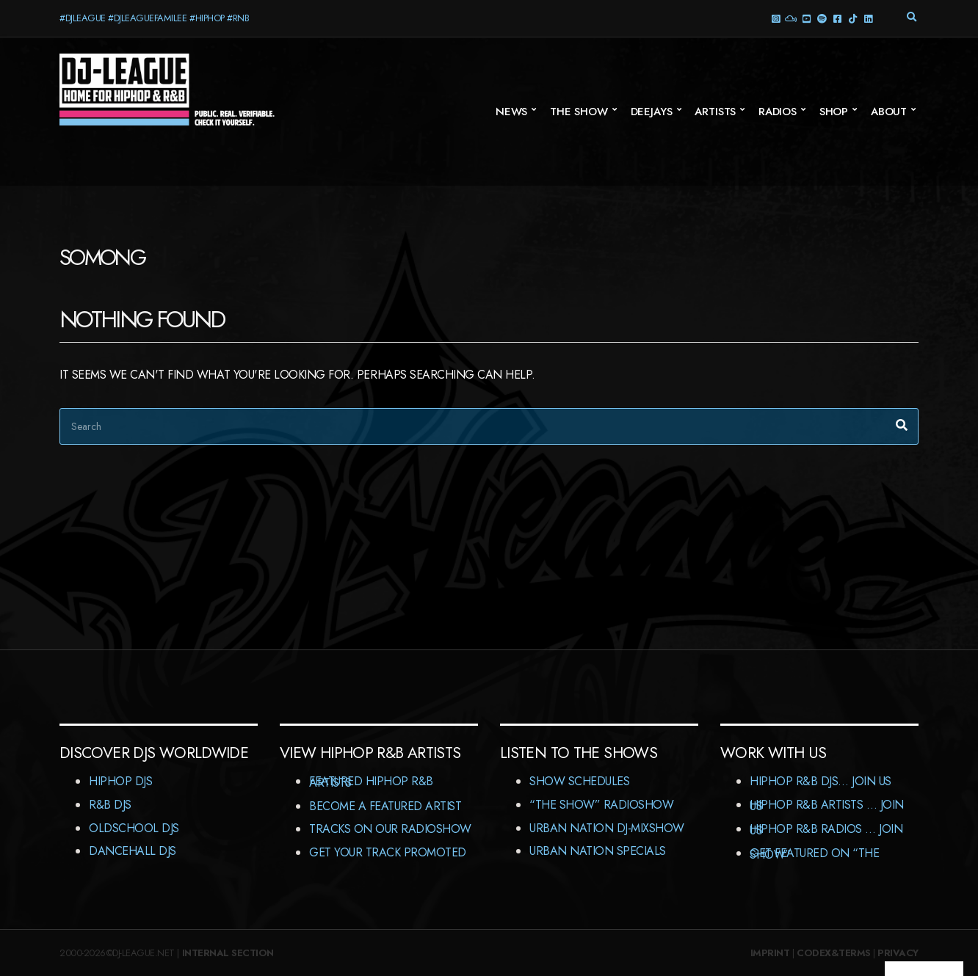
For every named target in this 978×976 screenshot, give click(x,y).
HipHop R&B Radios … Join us (826, 829)
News (511, 111)
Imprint (770, 953)
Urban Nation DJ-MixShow (606, 828)
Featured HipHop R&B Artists (371, 782)
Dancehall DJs (132, 850)
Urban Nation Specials (597, 850)
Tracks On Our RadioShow (390, 828)
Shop (833, 111)
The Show (579, 111)
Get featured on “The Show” (814, 854)
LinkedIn (867, 18)
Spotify (821, 18)
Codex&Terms (834, 953)
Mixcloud (790, 18)
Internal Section (228, 953)
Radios (777, 111)
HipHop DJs (120, 781)
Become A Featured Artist (385, 806)
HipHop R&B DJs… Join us (820, 781)
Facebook (836, 18)
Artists (715, 111)
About (889, 111)
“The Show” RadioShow (601, 804)
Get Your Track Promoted (387, 852)
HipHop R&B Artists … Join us (827, 805)
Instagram (775, 18)
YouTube (806, 18)
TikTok (852, 18)
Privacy (898, 953)
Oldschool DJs (134, 828)
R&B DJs (110, 804)
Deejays (652, 111)
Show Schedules (579, 781)
